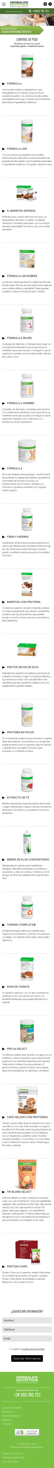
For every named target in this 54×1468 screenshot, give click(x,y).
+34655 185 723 (40, 11)
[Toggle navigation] (4, 4)
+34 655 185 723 (27, 1395)
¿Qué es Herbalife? (12, 1407)
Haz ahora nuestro (22, 30)
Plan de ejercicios (11, 1415)
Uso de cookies (10, 1461)
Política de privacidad (13, 1457)
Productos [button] (7, 1411)
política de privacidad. (33, 1349)
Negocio (6, 1419)
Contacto (7, 1424)
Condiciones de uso (12, 1453)
